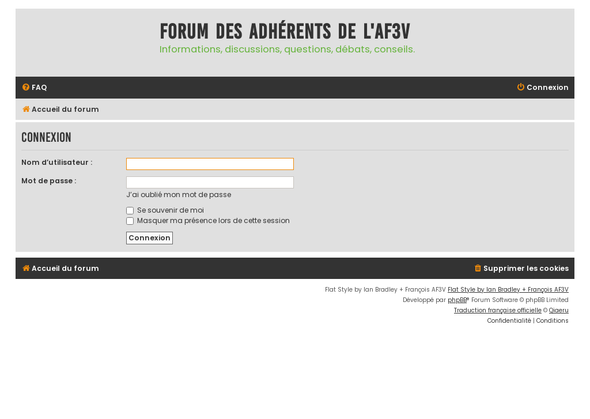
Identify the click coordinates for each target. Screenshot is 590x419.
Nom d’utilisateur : (56, 162)
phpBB (457, 300)
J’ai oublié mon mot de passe (178, 194)
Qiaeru (559, 310)
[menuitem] (34, 88)
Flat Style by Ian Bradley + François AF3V (508, 289)
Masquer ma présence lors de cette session (208, 220)
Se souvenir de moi (165, 210)
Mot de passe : (48, 181)
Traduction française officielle (498, 310)
